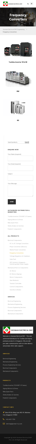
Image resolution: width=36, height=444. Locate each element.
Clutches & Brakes (15, 290)
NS (18, 120)
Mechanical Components (15, 314)
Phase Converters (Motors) (18, 247)
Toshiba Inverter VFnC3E (18, 62)
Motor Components (16, 277)
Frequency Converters (17, 253)
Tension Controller (15, 283)
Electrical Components (15, 240)
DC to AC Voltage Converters (19, 244)
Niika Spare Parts (13, 223)
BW (18, 91)
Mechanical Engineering (15, 304)
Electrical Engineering (14, 301)
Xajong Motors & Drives (15, 220)
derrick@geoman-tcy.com (14, 424)
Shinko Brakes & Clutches (16, 226)
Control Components (16, 287)
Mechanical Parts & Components (18, 268)
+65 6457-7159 (10, 419)
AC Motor (13, 271)
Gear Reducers (14, 280)
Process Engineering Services (17, 307)
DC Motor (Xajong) (16, 274)
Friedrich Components (15, 229)
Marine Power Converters (18, 250)
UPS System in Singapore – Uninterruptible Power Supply (19, 263)
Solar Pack (13, 259)
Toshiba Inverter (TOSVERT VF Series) (19, 216)
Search (27, 142)
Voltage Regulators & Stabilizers (20, 256)
